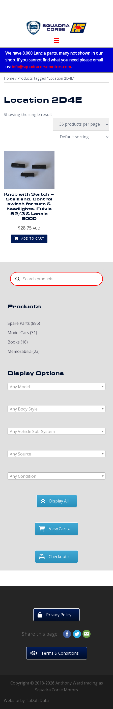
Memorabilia (20, 351)
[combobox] (56, 386)
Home (9, 78)
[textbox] (56, 386)
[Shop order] (81, 137)
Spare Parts (19, 323)
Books (14, 342)
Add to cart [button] (29, 238)
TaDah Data (37, 700)
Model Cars (18, 332)
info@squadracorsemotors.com (41, 67)
